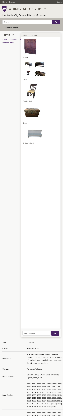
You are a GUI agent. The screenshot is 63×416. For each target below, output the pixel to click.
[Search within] (36, 333)
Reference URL (15, 40)
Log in (59, 2)
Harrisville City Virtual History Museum (24, 15)
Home (4, 2)
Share (4, 40)
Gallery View (8, 42)
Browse (12, 2)
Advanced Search (11, 27)
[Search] (27, 22)
